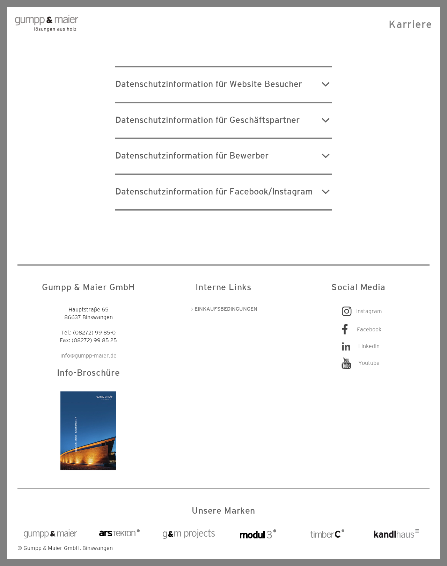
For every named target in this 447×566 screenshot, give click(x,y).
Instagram (369, 311)
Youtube (369, 363)
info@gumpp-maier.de (88, 356)
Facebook (369, 329)
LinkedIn (369, 346)
